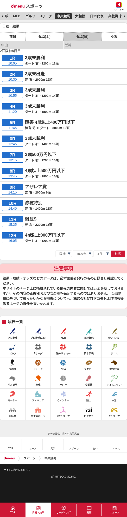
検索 (118, 254)
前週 (12, 37)
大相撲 (80, 16)
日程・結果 (38, 512)
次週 (114, 37)
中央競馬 (63, 16)
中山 (4, 45)
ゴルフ (30, 16)
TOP (12, 512)
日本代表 (96, 16)
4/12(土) (44, 37)
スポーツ (29, 458)
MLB (16, 16)
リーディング (63, 512)
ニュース (114, 512)
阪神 (68, 45)
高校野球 (115, 16)
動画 (89, 512)
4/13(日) (82, 37)
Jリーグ (46, 16)
